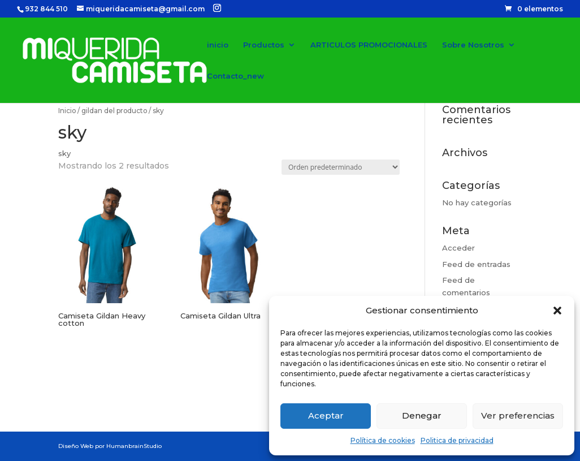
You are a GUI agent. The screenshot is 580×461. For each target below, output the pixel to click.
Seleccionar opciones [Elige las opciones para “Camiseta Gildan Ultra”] (227, 358)
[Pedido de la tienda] (341, 167)
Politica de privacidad (457, 440)
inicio (217, 45)
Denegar (422, 415)
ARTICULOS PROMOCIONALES (368, 45)
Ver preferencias (518, 415)
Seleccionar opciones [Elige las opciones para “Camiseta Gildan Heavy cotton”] (104, 365)
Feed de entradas (476, 264)
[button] (557, 310)
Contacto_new (235, 76)
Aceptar (326, 415)
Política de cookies (382, 440)
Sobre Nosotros (473, 45)
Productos (263, 45)
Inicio (67, 110)
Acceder (458, 247)
